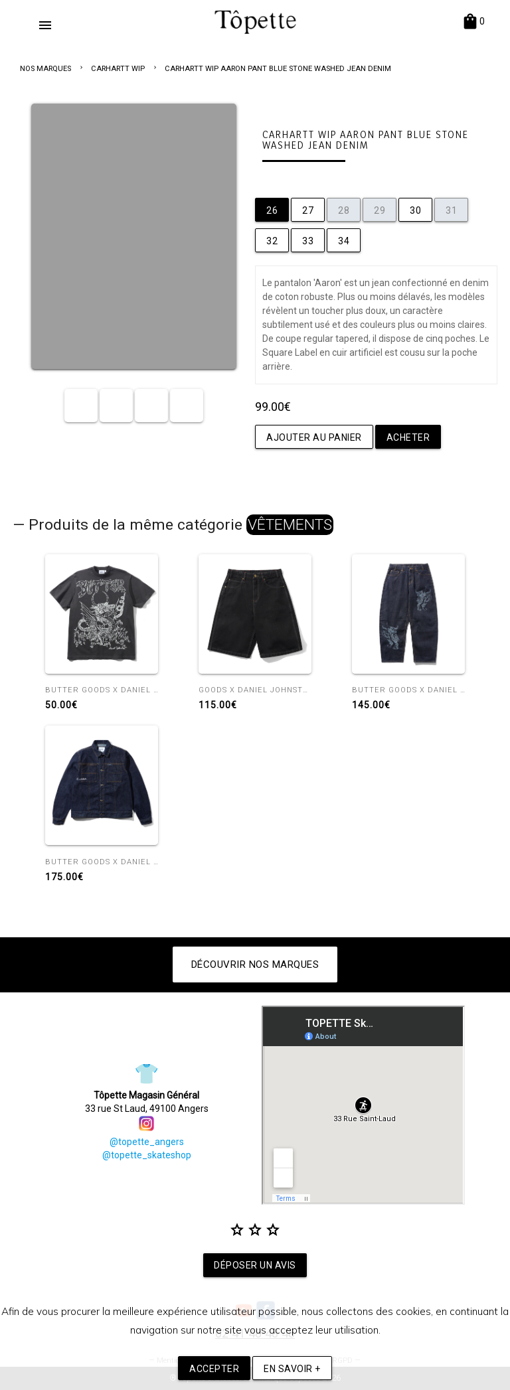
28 (343, 210)
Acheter (408, 437)
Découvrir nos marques (255, 964)
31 (451, 210)
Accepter (214, 1368)
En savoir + (292, 1368)
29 (379, 210)
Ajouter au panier (314, 437)
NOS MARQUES (45, 68)
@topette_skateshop (146, 1155)
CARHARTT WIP (118, 68)
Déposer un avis (255, 1265)
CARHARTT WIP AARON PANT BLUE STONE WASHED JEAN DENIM (278, 68)
